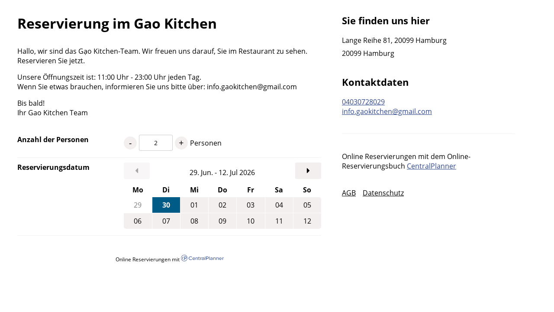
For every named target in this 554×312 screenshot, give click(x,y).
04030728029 (363, 102)
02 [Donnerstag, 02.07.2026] (222, 205)
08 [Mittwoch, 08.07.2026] (194, 221)
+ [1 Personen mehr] (181, 143)
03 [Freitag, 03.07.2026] (250, 205)
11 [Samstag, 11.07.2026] (279, 221)
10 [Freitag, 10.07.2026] (250, 221)
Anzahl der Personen (53, 139)
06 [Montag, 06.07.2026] (138, 221)
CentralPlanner (431, 166)
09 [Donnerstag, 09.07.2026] (222, 221)
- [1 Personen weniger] (130, 143)
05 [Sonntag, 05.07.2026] (307, 205)
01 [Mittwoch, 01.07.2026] (194, 205)
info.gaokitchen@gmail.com (387, 111)
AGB (349, 193)
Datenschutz (383, 193)
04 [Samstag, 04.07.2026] (279, 205)
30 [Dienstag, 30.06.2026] (166, 205)
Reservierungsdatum (53, 167)
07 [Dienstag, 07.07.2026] (166, 221)
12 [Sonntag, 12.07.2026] (307, 221)
